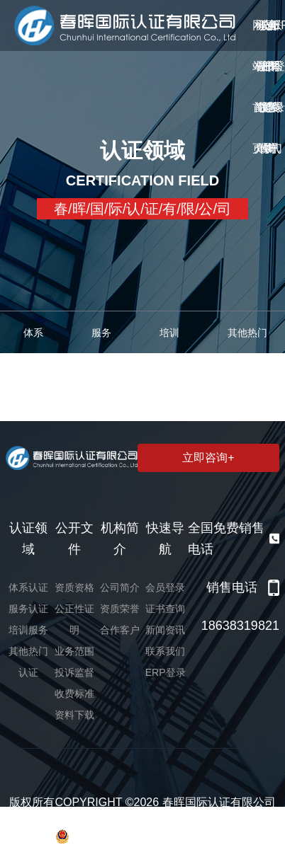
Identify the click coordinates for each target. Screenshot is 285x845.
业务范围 (74, 651)
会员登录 (165, 587)
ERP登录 (165, 672)
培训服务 (28, 630)
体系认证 (28, 587)
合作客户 (120, 630)
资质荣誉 (120, 608)
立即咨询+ (208, 458)
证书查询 (165, 608)
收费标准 (74, 693)
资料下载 (74, 714)
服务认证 (28, 608)
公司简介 (120, 587)
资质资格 (74, 587)
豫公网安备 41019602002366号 (142, 836)
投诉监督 (74, 672)
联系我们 (165, 651)
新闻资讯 (165, 630)
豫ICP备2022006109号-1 (154, 819)
